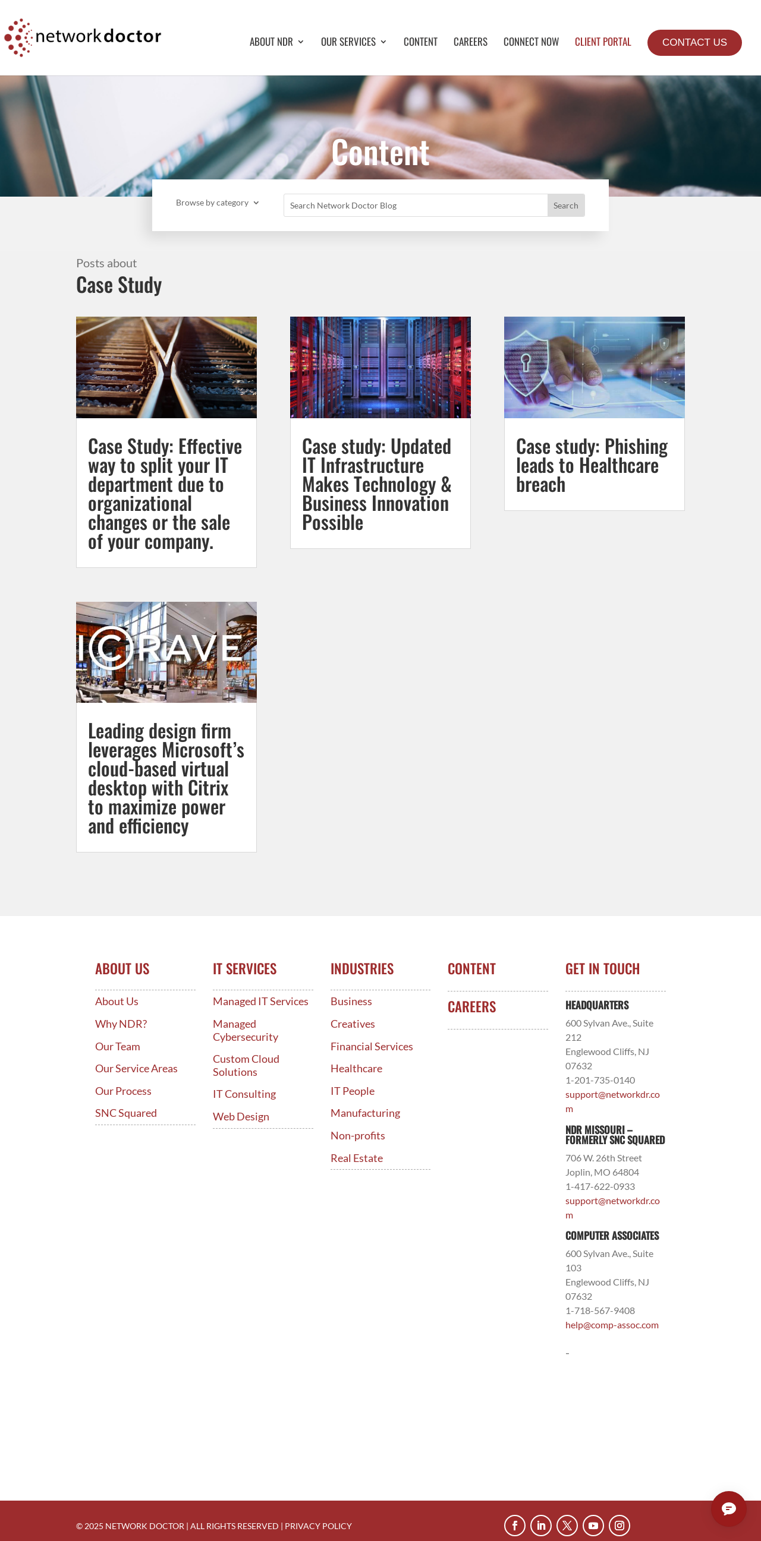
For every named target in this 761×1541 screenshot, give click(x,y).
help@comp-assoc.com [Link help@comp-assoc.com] (612, 1324)
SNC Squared (126, 1113)
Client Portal (603, 43)
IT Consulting (244, 1094)
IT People (353, 1091)
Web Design (241, 1116)
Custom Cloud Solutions (246, 1065)
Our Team (117, 1046)
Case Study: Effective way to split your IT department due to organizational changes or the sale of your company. (165, 492)
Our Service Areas (136, 1068)
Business (351, 1001)
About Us (117, 1001)
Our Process (123, 1091)
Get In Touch (602, 968)
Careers (471, 43)
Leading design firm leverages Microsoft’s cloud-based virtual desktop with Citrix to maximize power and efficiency (166, 777)
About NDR (271, 43)
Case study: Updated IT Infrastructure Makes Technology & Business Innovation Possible (377, 483)
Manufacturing (365, 1113)
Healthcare (356, 1068)
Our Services (348, 43)
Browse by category (212, 202)
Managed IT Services (261, 1001)
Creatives (353, 1024)
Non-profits (358, 1135)
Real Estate (357, 1158)
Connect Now (531, 43)
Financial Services (372, 1046)
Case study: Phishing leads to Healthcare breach (592, 464)
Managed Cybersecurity (245, 1030)
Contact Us (694, 42)
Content (421, 43)
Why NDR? (121, 1024)
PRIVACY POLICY (318, 1526)
